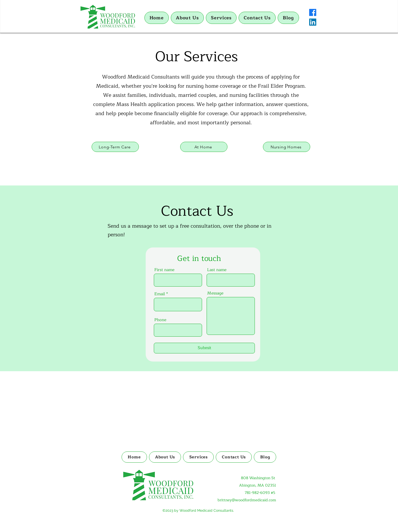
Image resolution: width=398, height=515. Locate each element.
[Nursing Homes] (286, 147)
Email (159, 294)
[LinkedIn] (312, 22)
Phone (160, 320)
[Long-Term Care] (115, 147)
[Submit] (204, 348)
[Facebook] (312, 12)
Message (215, 293)
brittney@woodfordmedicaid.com (247, 500)
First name (164, 270)
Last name (216, 270)
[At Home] (203, 147)
